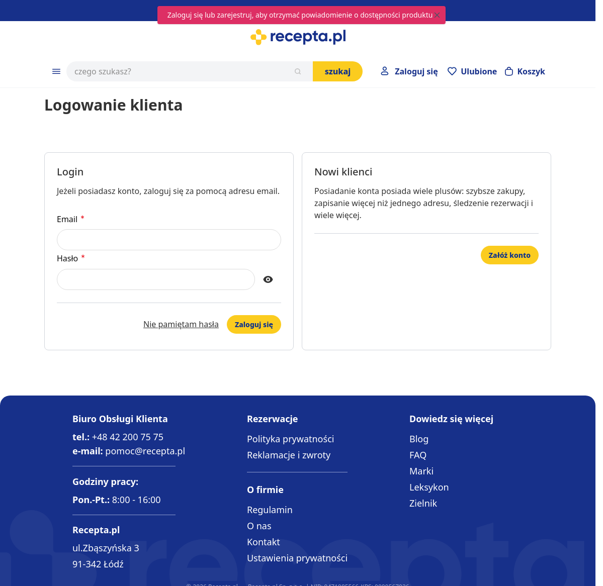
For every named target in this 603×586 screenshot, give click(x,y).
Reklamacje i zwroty (288, 455)
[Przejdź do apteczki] (472, 71)
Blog (418, 439)
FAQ (417, 455)
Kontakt (263, 542)
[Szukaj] (298, 71)
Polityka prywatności (290, 439)
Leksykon (429, 487)
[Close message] (437, 15)
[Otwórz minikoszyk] (525, 71)
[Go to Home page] (297, 37)
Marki (421, 471)
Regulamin (270, 510)
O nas (259, 526)
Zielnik (423, 503)
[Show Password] (268, 279)
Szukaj (338, 71)
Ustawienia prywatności (297, 558)
